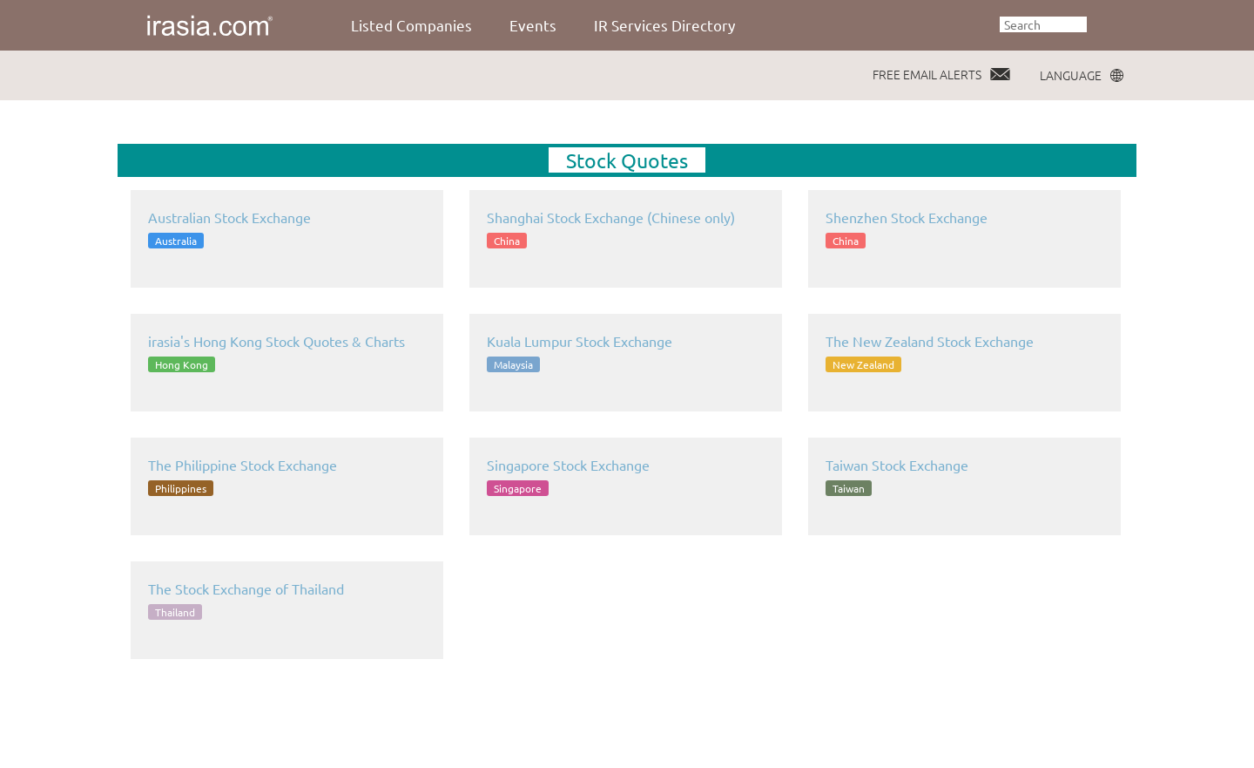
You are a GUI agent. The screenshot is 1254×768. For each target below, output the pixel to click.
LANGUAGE (1071, 75)
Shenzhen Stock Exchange (907, 217)
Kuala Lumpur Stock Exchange (579, 341)
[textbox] (1043, 24)
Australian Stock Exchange (229, 217)
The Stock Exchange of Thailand (246, 588)
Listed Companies (411, 25)
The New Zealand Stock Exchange (930, 341)
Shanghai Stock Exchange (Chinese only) (611, 217)
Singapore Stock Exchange (568, 464)
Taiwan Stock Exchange (897, 464)
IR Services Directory (664, 25)
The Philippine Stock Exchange (242, 464)
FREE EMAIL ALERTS (927, 74)
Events (532, 25)
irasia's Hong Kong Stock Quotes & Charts (276, 341)
